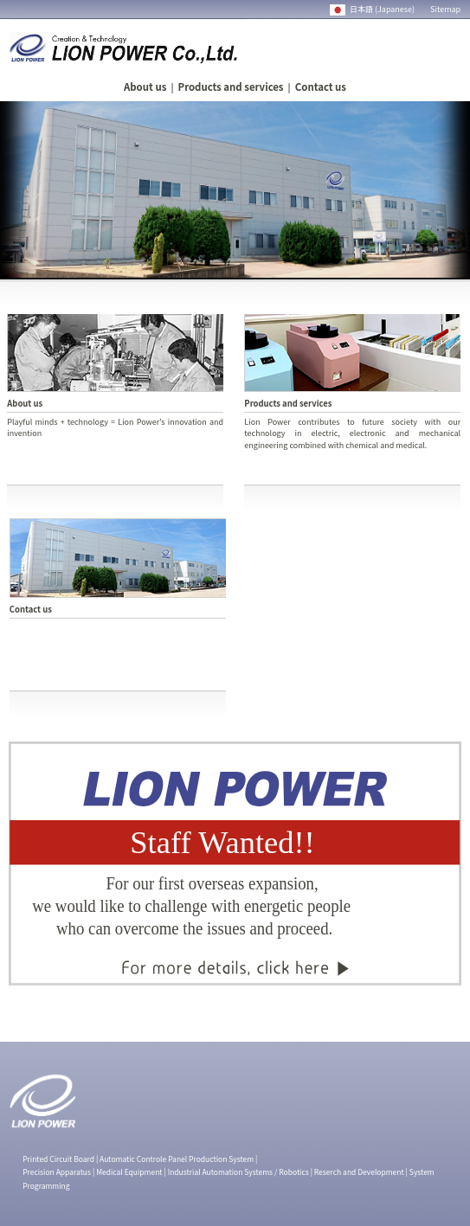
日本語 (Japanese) (372, 9)
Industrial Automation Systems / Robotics (238, 1171)
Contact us (320, 86)
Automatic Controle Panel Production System (177, 1158)
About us (145, 86)
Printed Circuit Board (58, 1158)
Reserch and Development (359, 1171)
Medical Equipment (129, 1171)
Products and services (231, 86)
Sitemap (445, 9)
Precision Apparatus (57, 1171)
